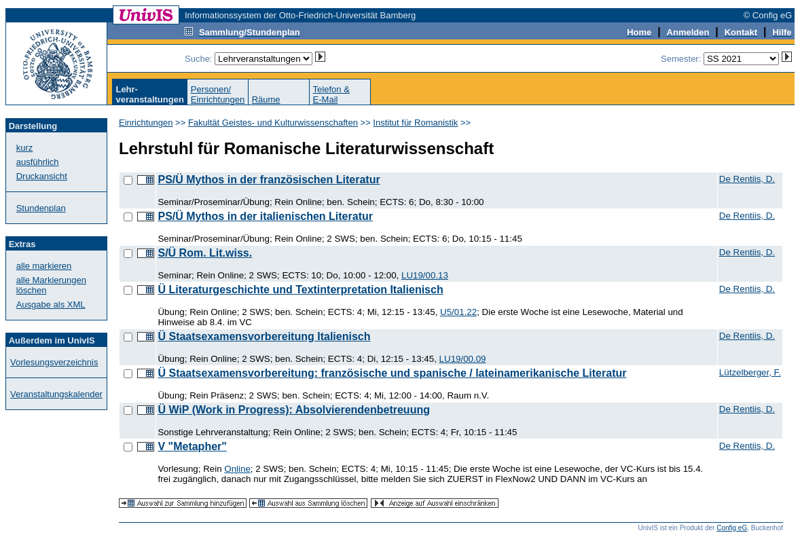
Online (237, 469)
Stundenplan (41, 208)
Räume (266, 99)
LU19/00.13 (424, 275)
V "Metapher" (192, 446)
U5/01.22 (458, 312)
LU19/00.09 (462, 359)
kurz (24, 148)
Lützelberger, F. (750, 372)
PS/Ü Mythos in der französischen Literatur (269, 179)
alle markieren (44, 266)
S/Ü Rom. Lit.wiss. (205, 253)
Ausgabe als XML (51, 304)
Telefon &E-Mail (331, 94)
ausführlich (37, 162)
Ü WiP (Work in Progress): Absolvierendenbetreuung (294, 410)
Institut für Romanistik (415, 122)
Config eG (731, 528)
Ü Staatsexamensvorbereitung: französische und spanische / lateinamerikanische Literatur (392, 373)
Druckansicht (41, 176)
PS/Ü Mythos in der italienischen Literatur (265, 216)
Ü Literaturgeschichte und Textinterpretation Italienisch (300, 289)
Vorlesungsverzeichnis (54, 362)
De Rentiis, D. (747, 179)
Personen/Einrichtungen (218, 94)
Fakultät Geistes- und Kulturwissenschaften (273, 122)
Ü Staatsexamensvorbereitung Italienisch (264, 336)
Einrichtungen (146, 122)
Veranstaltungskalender (56, 394)
